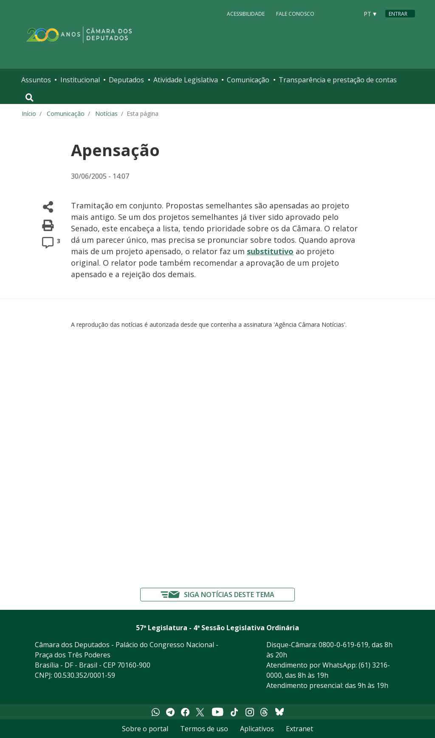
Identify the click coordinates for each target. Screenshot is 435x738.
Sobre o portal (145, 728)
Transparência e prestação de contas (338, 79)
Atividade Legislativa (185, 79)
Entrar (398, 13)
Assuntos (36, 79)
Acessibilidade (246, 13)
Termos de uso (204, 728)
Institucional (80, 79)
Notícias (106, 113)
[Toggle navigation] (29, 97)
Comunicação (248, 79)
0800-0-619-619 (343, 644)
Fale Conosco (295, 13)
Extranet (299, 728)
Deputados (126, 79)
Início (29, 113)
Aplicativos (257, 728)
